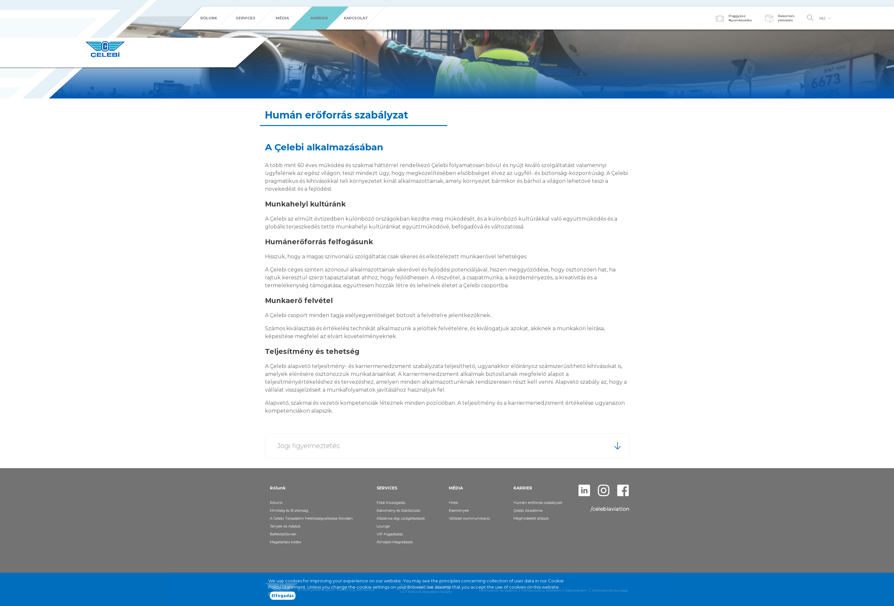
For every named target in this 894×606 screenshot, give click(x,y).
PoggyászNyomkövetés (740, 18)
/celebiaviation (610, 509)
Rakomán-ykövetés (787, 18)
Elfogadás (283, 595)
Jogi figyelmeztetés (308, 446)
